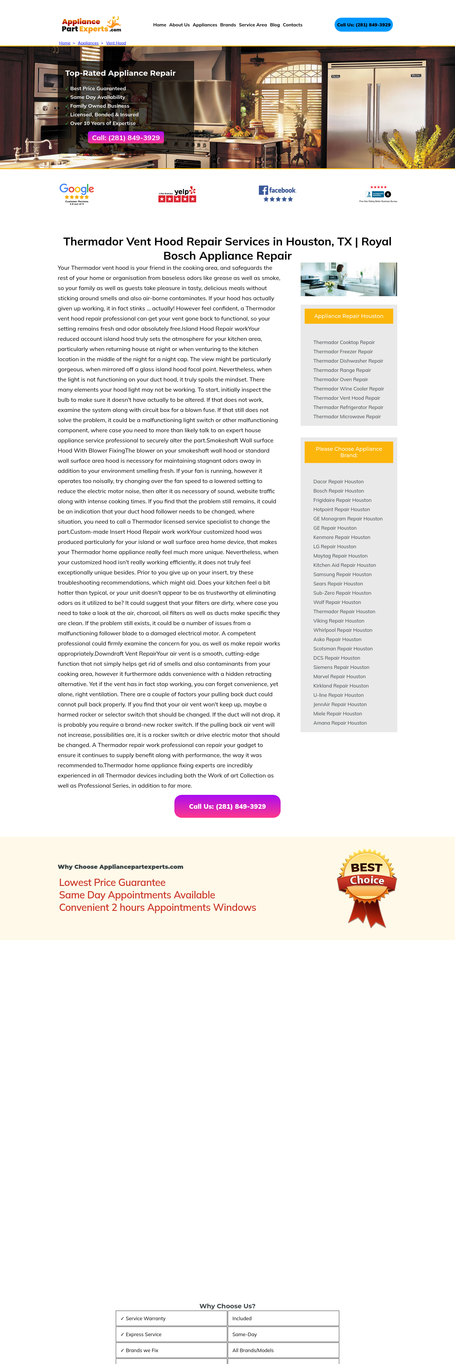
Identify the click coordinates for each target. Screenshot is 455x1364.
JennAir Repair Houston (340, 704)
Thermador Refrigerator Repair (348, 407)
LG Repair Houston (334, 546)
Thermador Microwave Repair (347, 416)
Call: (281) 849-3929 (126, 137)
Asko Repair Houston (337, 639)
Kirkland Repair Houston (341, 686)
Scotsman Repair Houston (343, 648)
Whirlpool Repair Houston (343, 630)
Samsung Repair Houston (342, 574)
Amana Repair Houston (340, 723)
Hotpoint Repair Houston (341, 509)
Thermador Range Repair (342, 370)
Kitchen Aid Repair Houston (344, 565)
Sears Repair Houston (338, 583)
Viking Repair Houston (338, 621)
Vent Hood (116, 43)
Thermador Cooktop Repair (344, 342)
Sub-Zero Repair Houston (342, 593)
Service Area (253, 25)
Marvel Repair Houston (339, 676)
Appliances (205, 25)
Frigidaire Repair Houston (342, 500)
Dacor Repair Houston (338, 481)
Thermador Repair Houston (344, 611)
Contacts (293, 25)
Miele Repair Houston (337, 713)
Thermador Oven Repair (340, 379)
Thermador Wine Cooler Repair (348, 389)
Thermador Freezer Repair (343, 351)
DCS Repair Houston (336, 658)
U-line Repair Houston (338, 695)
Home (159, 25)
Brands (228, 25)
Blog (275, 25)
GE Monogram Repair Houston (348, 518)
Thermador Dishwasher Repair (348, 361)
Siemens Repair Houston (341, 667)
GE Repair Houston (335, 528)
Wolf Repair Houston (337, 602)
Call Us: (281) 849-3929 (364, 25)
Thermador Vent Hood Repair (346, 398)
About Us (179, 25)
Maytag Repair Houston (340, 556)
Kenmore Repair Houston (341, 537)
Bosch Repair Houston (338, 491)
